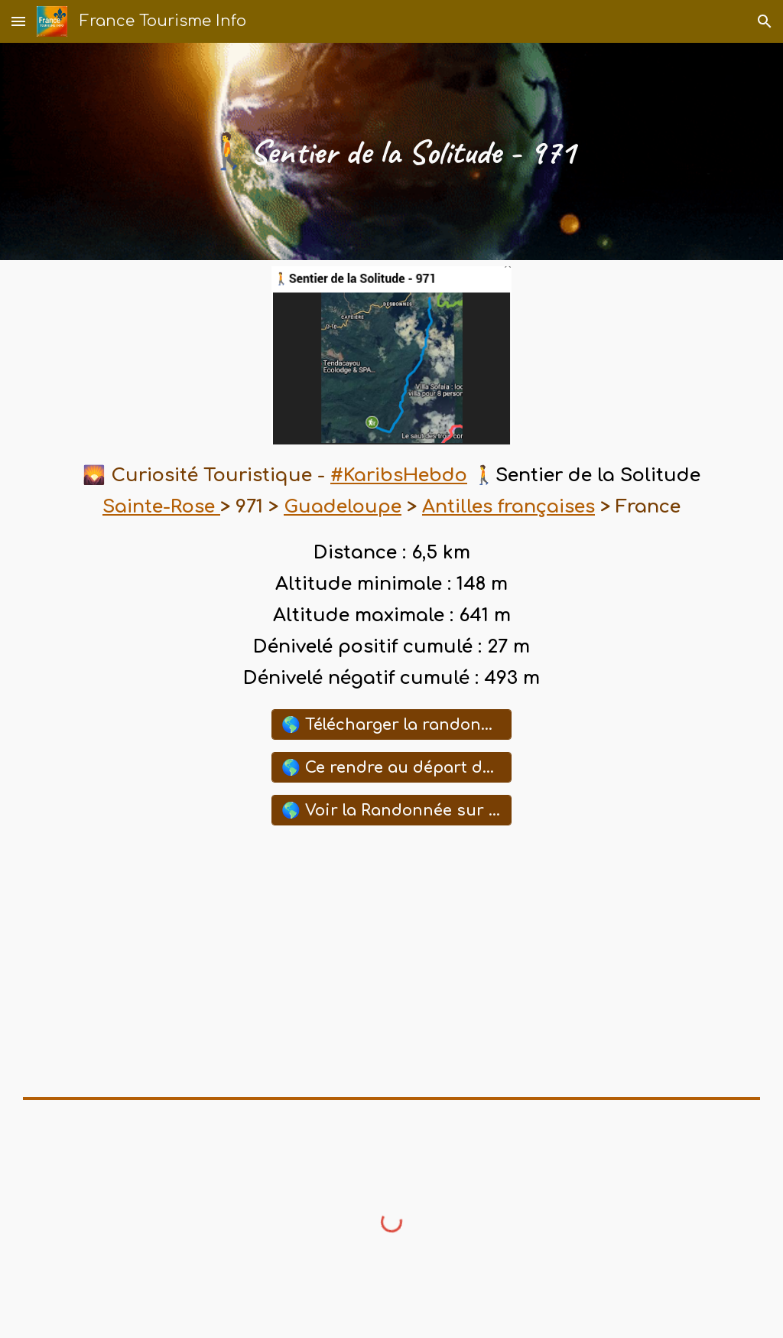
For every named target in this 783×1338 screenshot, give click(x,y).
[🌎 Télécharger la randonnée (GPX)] (391, 724)
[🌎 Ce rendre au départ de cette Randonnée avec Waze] (391, 767)
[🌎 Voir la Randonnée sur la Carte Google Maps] (391, 810)
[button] (18, 21)
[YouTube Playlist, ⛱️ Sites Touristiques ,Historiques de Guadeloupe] (391, 961)
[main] (391, 151)
